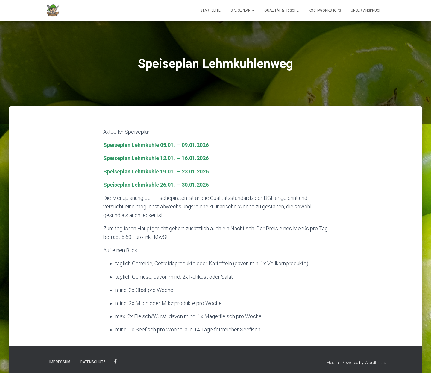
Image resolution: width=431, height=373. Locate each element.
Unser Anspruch (366, 10)
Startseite (210, 10)
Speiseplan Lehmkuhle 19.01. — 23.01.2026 (156, 171)
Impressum (59, 362)
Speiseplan (242, 10)
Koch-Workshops (325, 10)
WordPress (375, 362)
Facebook (115, 362)
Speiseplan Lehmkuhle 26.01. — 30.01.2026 (156, 185)
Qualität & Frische (281, 10)
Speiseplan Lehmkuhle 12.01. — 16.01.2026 (156, 158)
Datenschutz (93, 362)
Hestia (333, 362)
